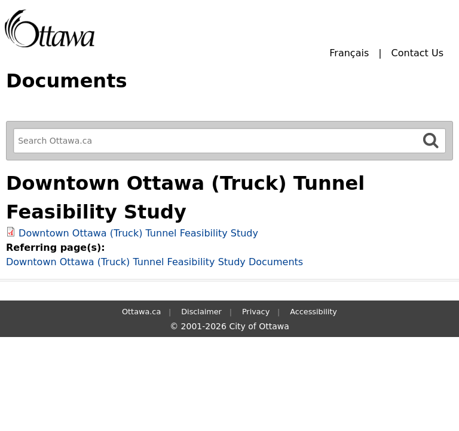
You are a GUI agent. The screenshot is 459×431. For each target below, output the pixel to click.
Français (349, 53)
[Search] (431, 140)
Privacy (256, 311)
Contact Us (417, 53)
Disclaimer (201, 311)
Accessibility (313, 311)
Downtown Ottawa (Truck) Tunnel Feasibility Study (138, 233)
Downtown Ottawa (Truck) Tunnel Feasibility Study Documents (154, 262)
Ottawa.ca (141, 311)
